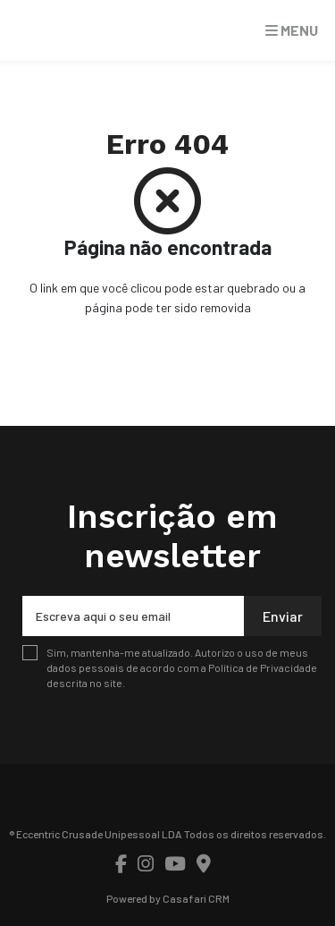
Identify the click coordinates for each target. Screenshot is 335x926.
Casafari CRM (196, 898)
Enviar (283, 615)
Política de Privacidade (262, 667)
